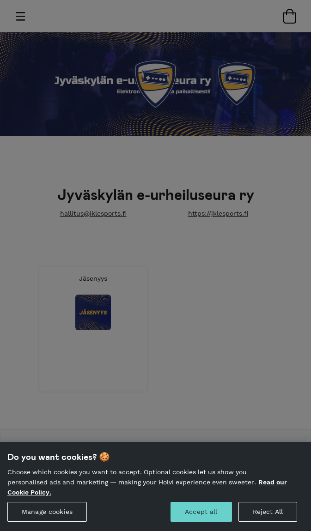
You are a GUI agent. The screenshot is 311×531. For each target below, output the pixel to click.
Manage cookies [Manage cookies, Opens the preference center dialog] (47, 521)
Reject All (268, 521)
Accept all (201, 521)
